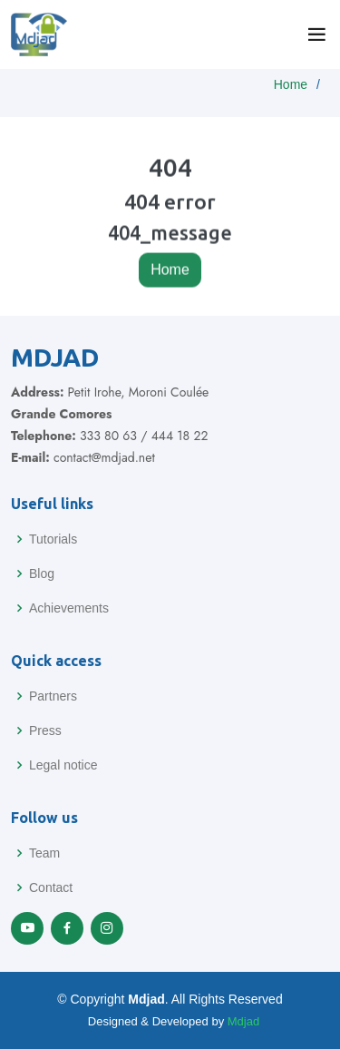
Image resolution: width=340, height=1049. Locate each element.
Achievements (69, 608)
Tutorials (53, 539)
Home (290, 84)
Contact (51, 887)
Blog (41, 573)
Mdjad (243, 1021)
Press (45, 730)
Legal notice (63, 765)
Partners (53, 696)
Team (44, 853)
